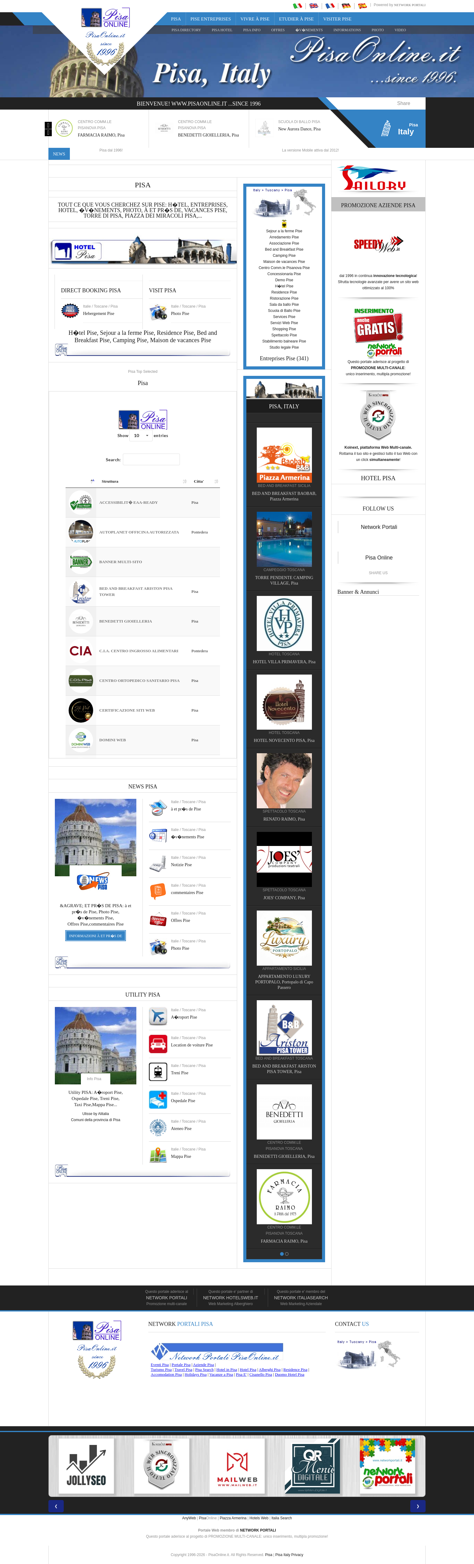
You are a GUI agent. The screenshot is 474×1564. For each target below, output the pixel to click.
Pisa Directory (186, 30)
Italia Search (281, 1518)
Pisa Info (251, 30)
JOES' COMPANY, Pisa (258, 898)
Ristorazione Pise (284, 298)
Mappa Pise (181, 1156)
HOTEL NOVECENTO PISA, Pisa (257, 740)
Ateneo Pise (181, 1128)
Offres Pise (180, 920)
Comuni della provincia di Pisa (95, 1120)
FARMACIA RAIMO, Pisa (257, 1241)
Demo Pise (284, 280)
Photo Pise (180, 948)
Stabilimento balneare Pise (284, 341)
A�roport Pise (184, 1017)
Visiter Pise (337, 19)
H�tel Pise (284, 286)
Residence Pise (175, 332)
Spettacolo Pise (284, 335)
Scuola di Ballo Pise (284, 311)
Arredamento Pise (284, 237)
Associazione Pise (284, 243)
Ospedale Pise (183, 1100)
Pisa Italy (282, 1555)
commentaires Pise (187, 892)
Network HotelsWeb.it (230, 1297)
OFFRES (278, 30)
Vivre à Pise (255, 19)
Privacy (297, 1555)
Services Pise (284, 317)
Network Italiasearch (301, 1297)
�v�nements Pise (187, 837)
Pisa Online (379, 558)
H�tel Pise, (84, 332)
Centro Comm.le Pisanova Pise (284, 268)
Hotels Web (258, 1518)
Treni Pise (179, 1073)
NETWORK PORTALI (258, 1530)
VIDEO (400, 30)
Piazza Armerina (233, 1518)
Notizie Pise (181, 864)
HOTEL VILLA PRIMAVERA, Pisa (257, 662)
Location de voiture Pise (192, 1045)
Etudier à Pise (296, 19)
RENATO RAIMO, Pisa (257, 819)
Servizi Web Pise (284, 323)
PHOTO (378, 30)
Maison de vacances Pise (180, 340)
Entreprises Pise (277, 358)
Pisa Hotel (222, 30)
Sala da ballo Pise (284, 304)
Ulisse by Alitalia (95, 1114)
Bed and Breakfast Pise (284, 249)
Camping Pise (130, 340)
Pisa (176, 19)
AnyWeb (189, 1518)
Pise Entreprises (211, 19)
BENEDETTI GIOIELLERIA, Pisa (208, 135)
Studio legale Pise (284, 347)
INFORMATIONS (347, 30)
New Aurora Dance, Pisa (299, 129)
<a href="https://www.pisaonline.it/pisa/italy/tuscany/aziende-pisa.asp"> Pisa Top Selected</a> (143, 574)
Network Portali (410, 5)
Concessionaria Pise (284, 274)
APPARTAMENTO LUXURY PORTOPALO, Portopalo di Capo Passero (258, 982)
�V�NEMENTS (309, 30)
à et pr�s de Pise (186, 809)
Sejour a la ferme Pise (127, 332)
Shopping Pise (284, 329)
